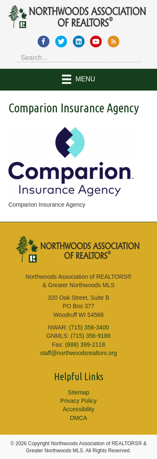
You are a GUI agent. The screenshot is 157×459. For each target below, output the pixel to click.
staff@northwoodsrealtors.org (78, 353)
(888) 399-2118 (85, 344)
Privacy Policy (78, 400)
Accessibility (78, 409)
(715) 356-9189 (90, 335)
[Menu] (78, 80)
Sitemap (78, 392)
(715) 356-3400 (89, 327)
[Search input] (79, 57)
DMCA (78, 418)
